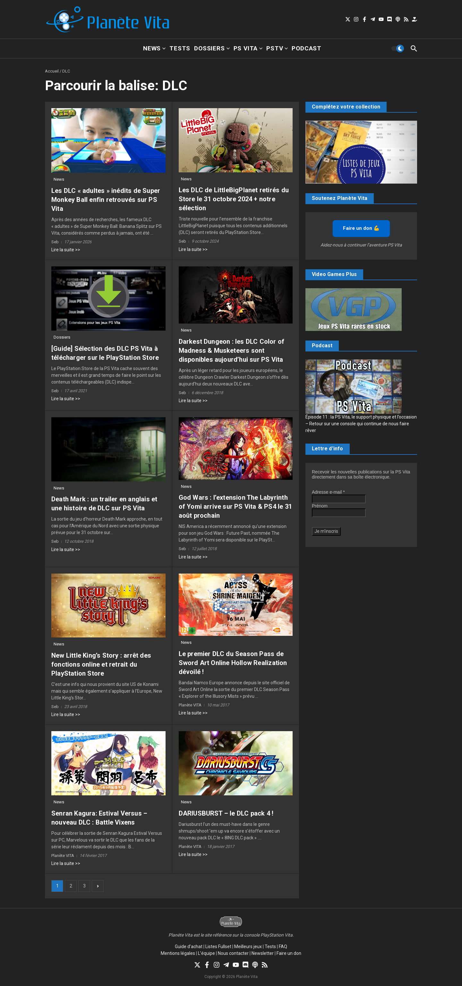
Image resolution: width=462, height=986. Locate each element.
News (154, 48)
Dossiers (211, 48)
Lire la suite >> (65, 249)
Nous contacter (233, 953)
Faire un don (289, 953)
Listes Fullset (218, 946)
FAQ (283, 946)
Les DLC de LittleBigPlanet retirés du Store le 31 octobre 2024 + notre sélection (234, 199)
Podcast (306, 48)
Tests (179, 48)
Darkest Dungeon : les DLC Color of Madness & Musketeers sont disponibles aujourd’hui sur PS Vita (232, 350)
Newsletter (263, 953)
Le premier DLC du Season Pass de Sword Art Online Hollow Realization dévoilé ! (233, 663)
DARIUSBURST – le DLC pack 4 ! (226, 813)
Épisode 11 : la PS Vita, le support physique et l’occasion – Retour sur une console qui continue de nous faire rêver (361, 423)
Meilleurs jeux (248, 946)
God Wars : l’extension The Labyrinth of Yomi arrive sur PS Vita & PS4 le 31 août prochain (235, 506)
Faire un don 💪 (361, 228)
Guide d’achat (188, 946)
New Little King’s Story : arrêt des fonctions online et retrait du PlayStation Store (101, 664)
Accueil (52, 71)
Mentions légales (178, 953)
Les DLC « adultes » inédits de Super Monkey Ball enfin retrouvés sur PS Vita (105, 199)
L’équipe (206, 953)
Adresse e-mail (328, 492)
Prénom (320, 505)
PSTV (277, 48)
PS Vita (248, 48)
